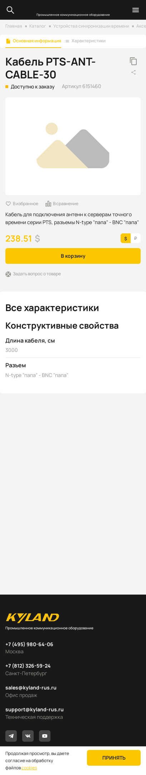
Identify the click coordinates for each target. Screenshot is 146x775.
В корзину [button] (73, 255)
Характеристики (89, 41)
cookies (29, 768)
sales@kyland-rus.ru (31, 687)
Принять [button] (114, 757)
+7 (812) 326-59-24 (28, 665)
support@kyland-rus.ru (34, 709)
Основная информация (37, 41)
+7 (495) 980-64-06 (29, 644)
